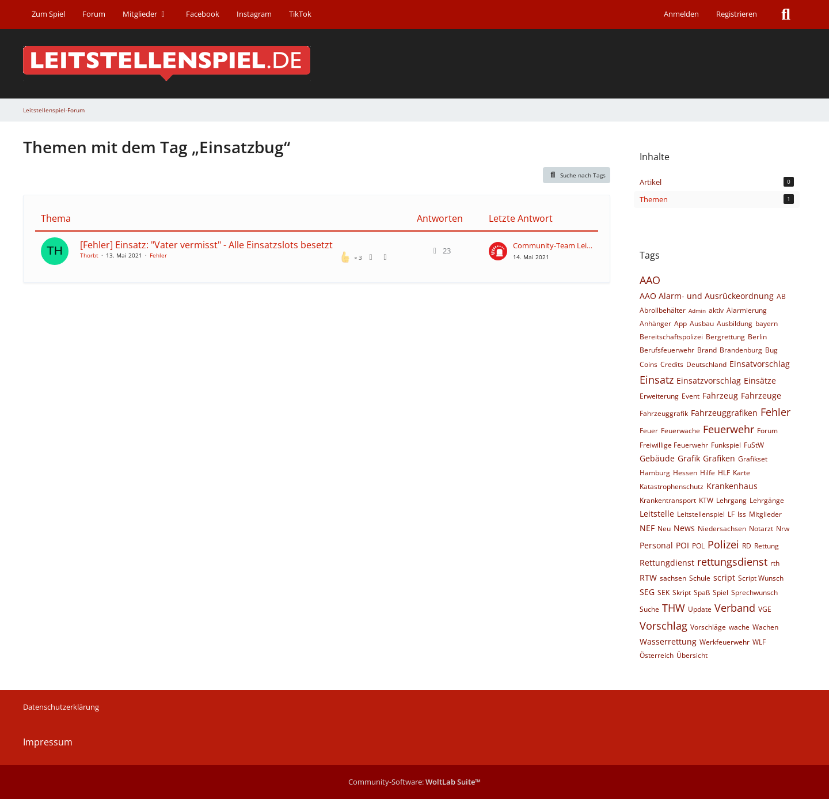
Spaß (702, 592)
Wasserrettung (668, 641)
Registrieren (736, 14)
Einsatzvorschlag (708, 380)
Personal (656, 545)
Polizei (723, 544)
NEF (647, 527)
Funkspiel (726, 445)
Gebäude (657, 458)
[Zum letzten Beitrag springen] (498, 251)
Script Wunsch (761, 578)
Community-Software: (414, 782)
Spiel (720, 592)
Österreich (657, 655)
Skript (681, 592)
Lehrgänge (767, 500)
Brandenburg (741, 350)
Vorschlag (663, 626)
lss (741, 514)
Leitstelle (657, 513)
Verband (734, 608)
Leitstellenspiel (701, 514)
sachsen (673, 578)
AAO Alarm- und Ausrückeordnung (707, 295)
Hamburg (655, 473)
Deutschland (706, 364)
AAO (650, 280)
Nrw (782, 528)
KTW (706, 500)
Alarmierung (747, 310)
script (724, 577)
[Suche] (786, 14)
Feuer (649, 431)
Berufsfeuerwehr (667, 350)
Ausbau (702, 323)
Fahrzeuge (761, 395)
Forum (767, 431)
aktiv (716, 310)
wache (739, 627)
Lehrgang (731, 500)
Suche (649, 609)
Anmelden (681, 14)
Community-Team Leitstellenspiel (552, 245)
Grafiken (719, 458)
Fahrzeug (720, 395)
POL (698, 546)
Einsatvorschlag (759, 363)
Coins (648, 364)
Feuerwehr (728, 429)
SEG (647, 591)
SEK (663, 592)
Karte (741, 473)
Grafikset (752, 459)
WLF (759, 642)
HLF (724, 473)
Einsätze (760, 380)
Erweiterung (659, 396)
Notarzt (761, 528)
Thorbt (89, 255)
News (684, 527)
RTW (648, 577)
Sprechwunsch (754, 592)
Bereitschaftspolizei (671, 337)
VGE (764, 609)
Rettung (766, 546)
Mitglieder (765, 514)
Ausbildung (734, 323)
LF (731, 514)
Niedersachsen (722, 528)
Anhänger (655, 323)
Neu (664, 528)
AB (781, 296)
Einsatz (657, 380)
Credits (671, 364)
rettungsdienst (732, 562)
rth (774, 563)
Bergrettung (725, 337)
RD (746, 546)
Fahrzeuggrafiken (724, 412)
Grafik (689, 458)
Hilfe (707, 473)
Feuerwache (680, 431)
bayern (766, 323)
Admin (697, 310)
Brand (707, 350)
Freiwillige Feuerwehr (674, 445)
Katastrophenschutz (671, 486)
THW (673, 608)
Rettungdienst (667, 562)
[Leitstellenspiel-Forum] (414, 63)
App (680, 323)
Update (700, 609)
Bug (771, 350)
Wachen (765, 627)
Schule (699, 578)
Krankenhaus (732, 485)
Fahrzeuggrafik (664, 413)
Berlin (757, 337)
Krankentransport (668, 500)
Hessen (685, 473)
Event (690, 396)
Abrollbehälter (663, 310)
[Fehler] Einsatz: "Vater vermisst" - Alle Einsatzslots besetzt (206, 244)
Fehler (158, 255)
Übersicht (692, 655)
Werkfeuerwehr (724, 642)
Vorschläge (708, 627)
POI (682, 545)
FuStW (754, 445)
